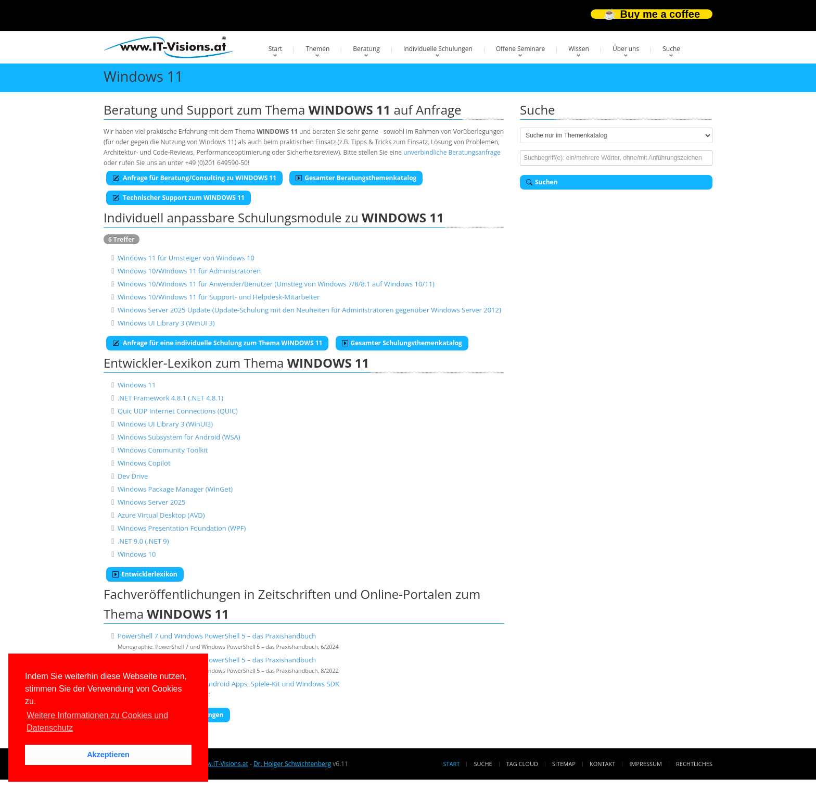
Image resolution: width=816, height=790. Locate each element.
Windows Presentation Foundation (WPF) (182, 528)
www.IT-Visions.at (222, 763)
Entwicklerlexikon (144, 574)
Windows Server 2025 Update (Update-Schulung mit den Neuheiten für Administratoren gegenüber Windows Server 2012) (309, 310)
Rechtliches (694, 764)
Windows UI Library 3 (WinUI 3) (166, 323)
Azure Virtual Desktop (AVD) (161, 515)
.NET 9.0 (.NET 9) (143, 541)
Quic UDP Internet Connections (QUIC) (178, 411)
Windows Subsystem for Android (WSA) (179, 437)
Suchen (542, 182)
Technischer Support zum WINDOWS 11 (178, 197)
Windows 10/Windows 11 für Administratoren (189, 270)
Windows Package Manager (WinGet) (175, 489)
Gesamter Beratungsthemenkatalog (356, 177)
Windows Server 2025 (152, 502)
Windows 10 (137, 554)
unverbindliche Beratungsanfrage (452, 152)
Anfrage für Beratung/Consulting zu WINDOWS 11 (194, 177)
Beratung (366, 48)
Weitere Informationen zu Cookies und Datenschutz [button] (97, 721)
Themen (317, 48)
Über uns (626, 48)
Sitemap (564, 764)
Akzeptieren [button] (108, 754)
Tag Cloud (522, 764)
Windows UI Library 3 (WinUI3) (165, 424)
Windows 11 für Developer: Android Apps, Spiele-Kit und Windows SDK (228, 683)
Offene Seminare (520, 48)
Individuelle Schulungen (438, 48)
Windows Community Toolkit (163, 450)
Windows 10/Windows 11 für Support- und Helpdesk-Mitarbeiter (219, 297)
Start (276, 48)
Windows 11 (137, 385)
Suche (671, 48)
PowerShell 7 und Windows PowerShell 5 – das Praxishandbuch (217, 636)
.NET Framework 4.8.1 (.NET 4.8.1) (170, 398)
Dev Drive (133, 476)
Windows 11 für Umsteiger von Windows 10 (186, 257)
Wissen (578, 48)
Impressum (645, 764)
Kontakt (602, 764)
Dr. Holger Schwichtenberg (292, 763)
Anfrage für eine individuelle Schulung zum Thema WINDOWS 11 (217, 342)
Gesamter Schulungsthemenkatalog (402, 342)
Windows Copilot (144, 463)
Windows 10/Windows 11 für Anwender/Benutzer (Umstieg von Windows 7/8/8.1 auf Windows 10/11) (276, 284)
